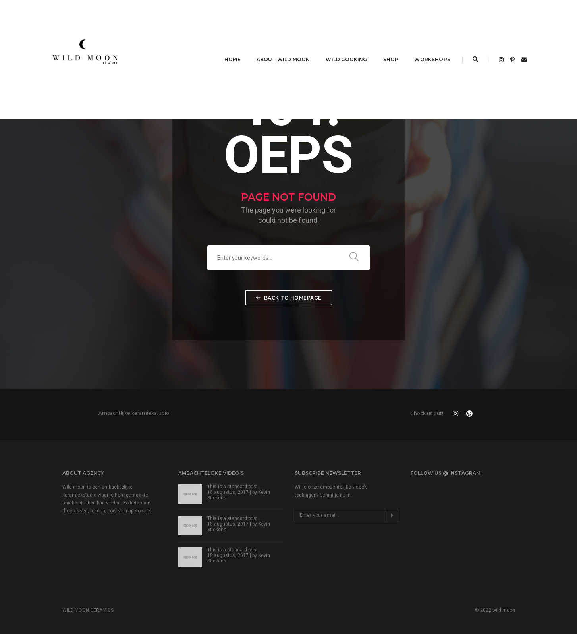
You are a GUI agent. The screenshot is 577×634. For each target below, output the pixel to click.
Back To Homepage (289, 298)
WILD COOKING (346, 59)
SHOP (391, 59)
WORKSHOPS (432, 59)
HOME (232, 59)
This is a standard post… (234, 486)
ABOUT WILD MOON (283, 59)
